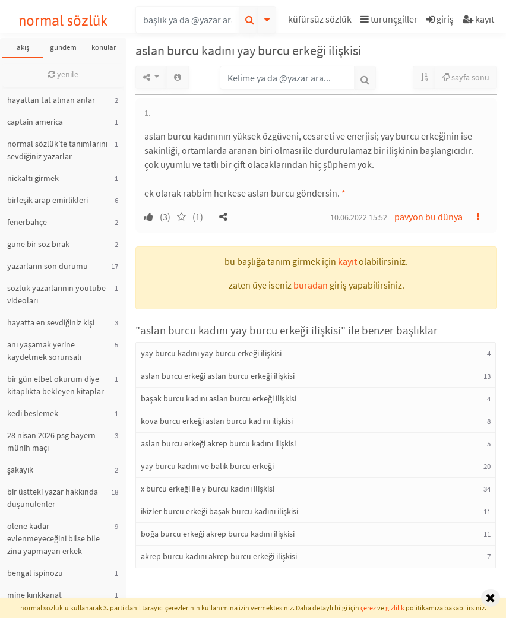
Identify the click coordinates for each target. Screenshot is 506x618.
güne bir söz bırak (38, 244)
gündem (63, 47)
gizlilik (394, 607)
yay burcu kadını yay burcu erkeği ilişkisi (211, 353)
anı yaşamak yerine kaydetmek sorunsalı (44, 350)
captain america (35, 121)
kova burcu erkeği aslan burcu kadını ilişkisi (217, 421)
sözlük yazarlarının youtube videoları (56, 294)
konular (103, 47)
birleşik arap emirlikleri (47, 200)
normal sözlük (63, 20)
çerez (368, 607)
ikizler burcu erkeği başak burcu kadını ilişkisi (219, 511)
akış (23, 47)
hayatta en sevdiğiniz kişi (50, 322)
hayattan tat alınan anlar (51, 99)
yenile (63, 74)
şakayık (20, 469)
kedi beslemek (32, 413)
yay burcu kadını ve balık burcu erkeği (207, 466)
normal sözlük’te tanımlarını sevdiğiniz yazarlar (57, 149)
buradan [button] (310, 285)
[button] (321, 21)
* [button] (343, 193)
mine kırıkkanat (34, 595)
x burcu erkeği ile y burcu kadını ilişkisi (207, 488)
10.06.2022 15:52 (358, 217)
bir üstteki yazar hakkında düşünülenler (52, 497)
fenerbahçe (27, 222)
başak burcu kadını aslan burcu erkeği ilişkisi (218, 398)
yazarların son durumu (47, 266)
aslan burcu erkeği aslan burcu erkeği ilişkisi (218, 375)
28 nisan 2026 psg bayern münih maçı (51, 441)
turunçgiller (389, 19)
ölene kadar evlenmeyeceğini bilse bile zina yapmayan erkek (53, 538)
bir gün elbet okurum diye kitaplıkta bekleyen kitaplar (55, 385)
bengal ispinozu (35, 573)
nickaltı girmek (33, 178)
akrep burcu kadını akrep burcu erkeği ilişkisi (219, 556)
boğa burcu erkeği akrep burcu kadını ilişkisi (218, 533)
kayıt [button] (347, 261)
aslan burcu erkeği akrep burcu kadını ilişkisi (218, 443)
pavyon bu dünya (428, 217)
